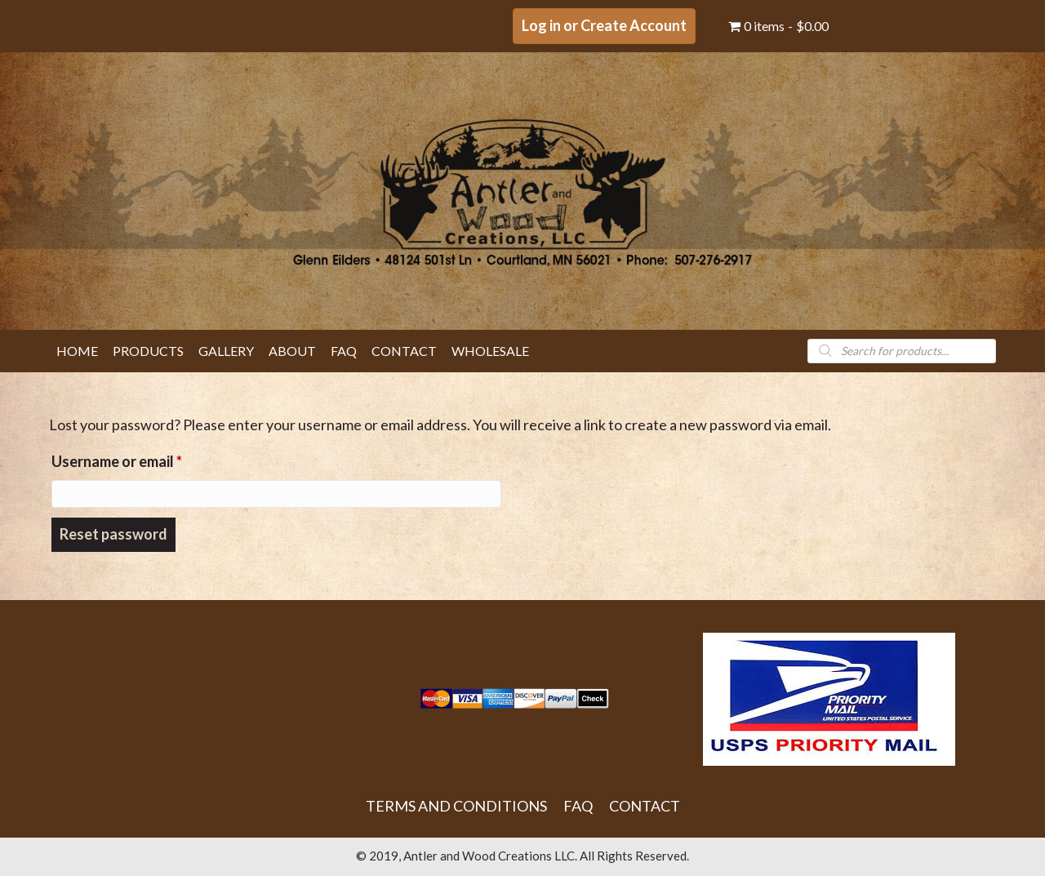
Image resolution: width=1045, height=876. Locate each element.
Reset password (113, 534)
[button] (604, 26)
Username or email (146, 458)
